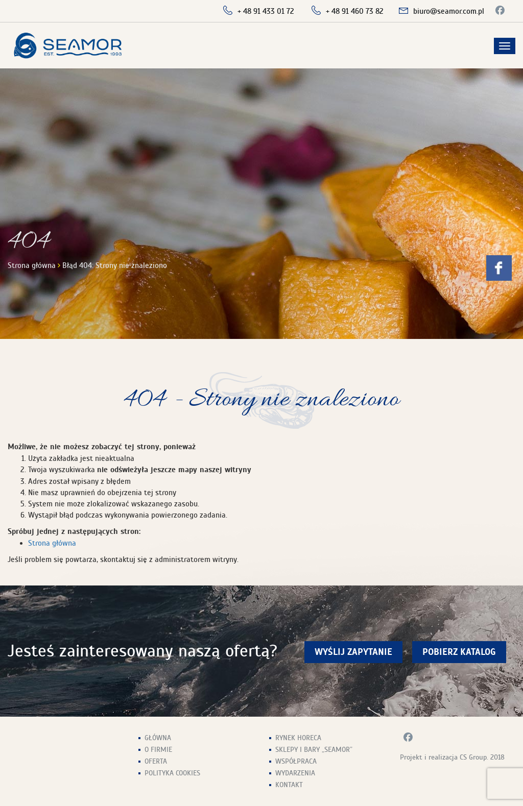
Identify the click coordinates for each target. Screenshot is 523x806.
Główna (158, 738)
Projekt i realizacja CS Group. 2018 (452, 757)
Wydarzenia (295, 773)
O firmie (158, 749)
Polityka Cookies (172, 773)
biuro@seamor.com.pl (448, 11)
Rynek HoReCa (298, 738)
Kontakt (289, 784)
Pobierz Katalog (459, 652)
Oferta (156, 761)
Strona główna (32, 265)
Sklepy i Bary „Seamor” (313, 749)
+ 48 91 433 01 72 (265, 11)
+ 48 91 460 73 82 (355, 11)
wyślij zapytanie (353, 652)
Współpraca (296, 761)
